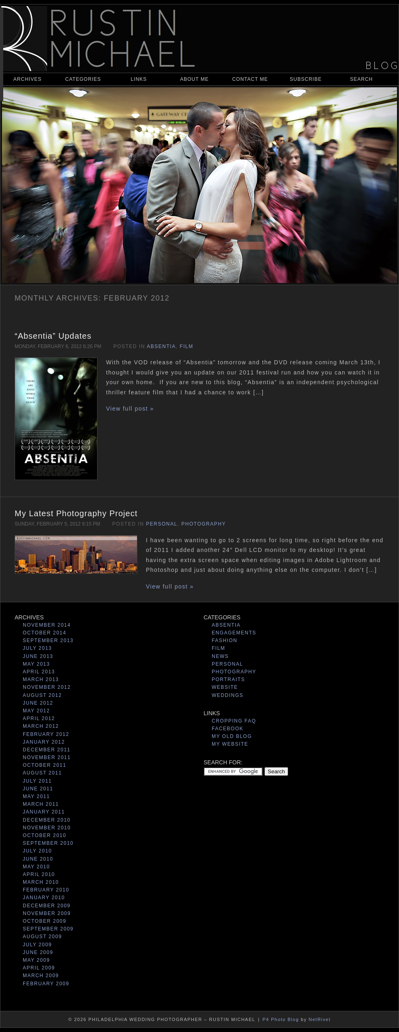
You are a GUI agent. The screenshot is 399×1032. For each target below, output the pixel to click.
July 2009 (37, 945)
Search (361, 79)
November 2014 (47, 625)
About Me (194, 79)
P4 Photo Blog (280, 1019)
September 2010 (48, 843)
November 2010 (47, 828)
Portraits (228, 679)
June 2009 (38, 952)
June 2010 (38, 859)
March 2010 (41, 882)
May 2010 (36, 867)
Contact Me (250, 79)
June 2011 (38, 789)
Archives (27, 79)
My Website (230, 744)
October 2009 (44, 921)
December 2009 (47, 906)
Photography (203, 524)
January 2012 (44, 742)
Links (139, 79)
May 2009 (36, 960)
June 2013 (38, 656)
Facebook (227, 728)
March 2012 (41, 726)
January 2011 (44, 812)
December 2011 (47, 750)
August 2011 (42, 773)
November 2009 (47, 913)
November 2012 (47, 687)
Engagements (234, 633)
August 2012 (42, 695)
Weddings (227, 695)
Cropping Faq (234, 721)
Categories (83, 79)
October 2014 (44, 633)
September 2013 (48, 640)
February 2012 (46, 734)
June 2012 (38, 703)
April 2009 (39, 968)
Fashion (224, 640)
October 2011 (44, 765)
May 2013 (36, 664)
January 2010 (44, 897)
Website (225, 687)
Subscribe (305, 79)
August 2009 (42, 936)
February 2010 (46, 890)
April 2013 (39, 672)
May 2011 (36, 796)
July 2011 (37, 781)
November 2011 (47, 757)
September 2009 (48, 929)
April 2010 (39, 874)
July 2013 (37, 648)
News (220, 656)
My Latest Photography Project (76, 513)
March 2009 (41, 975)
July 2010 (37, 851)
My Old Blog (232, 736)
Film (186, 346)
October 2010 (44, 835)
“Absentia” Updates (53, 335)
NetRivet (320, 1019)
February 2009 (46, 984)
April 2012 (39, 718)
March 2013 (41, 679)
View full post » (130, 408)
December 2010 (47, 820)
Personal (161, 524)
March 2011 (41, 804)
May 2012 (36, 711)
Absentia (161, 346)
